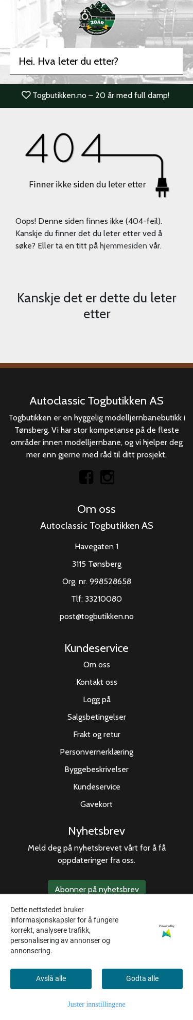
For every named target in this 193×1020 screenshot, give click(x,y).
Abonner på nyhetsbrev (97, 889)
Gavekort (96, 804)
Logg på (97, 699)
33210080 (103, 599)
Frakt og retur (96, 734)
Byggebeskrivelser (96, 769)
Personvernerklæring (96, 752)
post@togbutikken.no (97, 616)
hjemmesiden (123, 246)
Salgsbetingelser (96, 717)
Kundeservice (96, 787)
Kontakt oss (96, 682)
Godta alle (142, 978)
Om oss (96, 664)
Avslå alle (51, 978)
